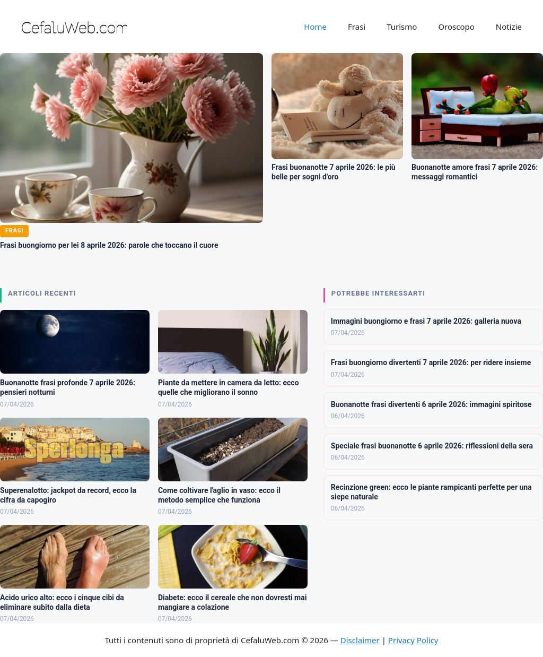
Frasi (356, 26)
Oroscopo (456, 26)
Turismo (402, 26)
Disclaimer (360, 640)
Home (315, 26)
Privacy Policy (413, 640)
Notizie (509, 26)
